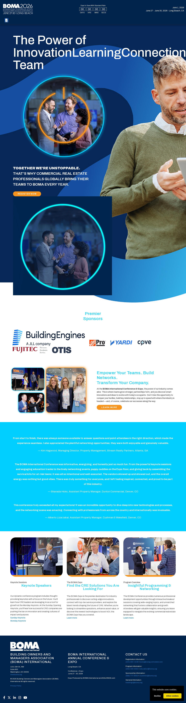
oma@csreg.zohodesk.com (152, 662)
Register (17, 20)
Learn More (109, 407)
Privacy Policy (15, 686)
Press (112, 20)
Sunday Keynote (17, 618)
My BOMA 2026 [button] (30, 20)
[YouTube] (25, 697)
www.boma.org (16, 674)
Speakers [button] (74, 20)
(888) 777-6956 (132, 676)
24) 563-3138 (132, 662)
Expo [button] (43, 20)
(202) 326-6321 (132, 669)
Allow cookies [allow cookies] (172, 696)
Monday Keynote (18, 621)
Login (156, 20)
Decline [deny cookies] (157, 696)
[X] (9, 697)
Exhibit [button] (87, 20)
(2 (126, 662)
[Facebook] (4, 697)
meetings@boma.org (134, 682)
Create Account (171, 20)
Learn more (72, 618)
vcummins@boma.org (148, 676)
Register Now (27, 194)
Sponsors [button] (100, 20)
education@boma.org (148, 669)
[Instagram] (19, 697)
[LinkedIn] (14, 697)
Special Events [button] (58, 20)
